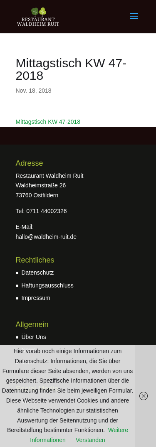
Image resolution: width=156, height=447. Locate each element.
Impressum (36, 298)
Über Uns (34, 337)
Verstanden (90, 440)
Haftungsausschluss (48, 285)
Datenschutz (38, 272)
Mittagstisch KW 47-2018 (48, 121)
